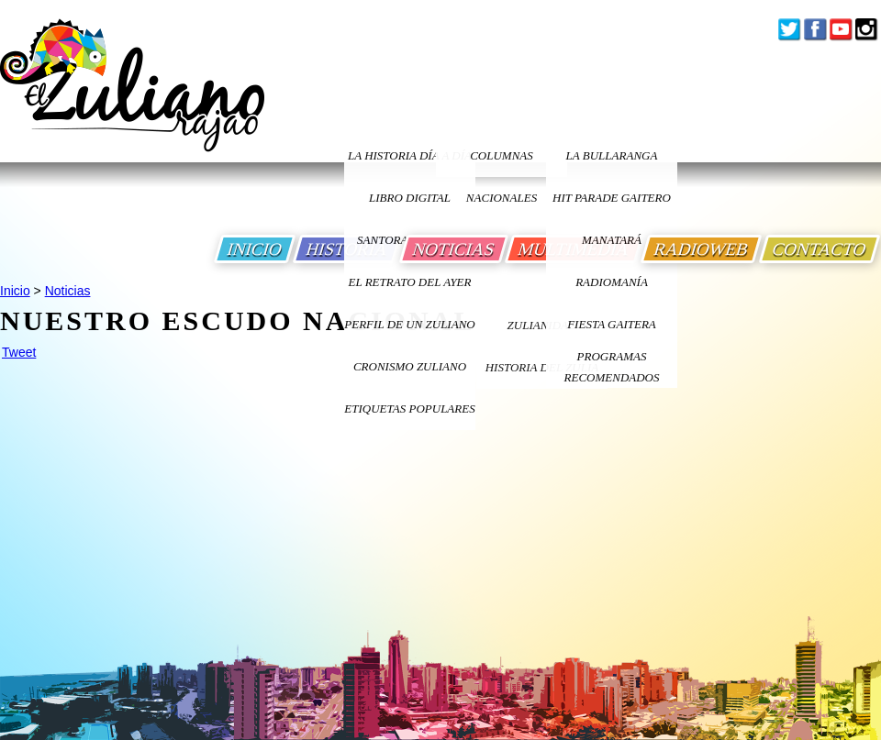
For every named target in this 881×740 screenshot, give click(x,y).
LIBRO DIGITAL (410, 197)
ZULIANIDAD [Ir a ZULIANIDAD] (542, 325)
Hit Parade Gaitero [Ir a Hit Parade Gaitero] (611, 197)
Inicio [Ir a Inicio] (15, 290)
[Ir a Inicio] (132, 99)
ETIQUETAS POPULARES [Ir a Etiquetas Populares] (409, 408)
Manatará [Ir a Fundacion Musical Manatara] (611, 240)
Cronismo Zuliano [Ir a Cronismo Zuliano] (409, 366)
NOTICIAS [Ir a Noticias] (453, 249)
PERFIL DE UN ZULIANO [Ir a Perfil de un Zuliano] (409, 324)
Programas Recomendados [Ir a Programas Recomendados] (612, 366)
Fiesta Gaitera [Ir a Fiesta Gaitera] (611, 324)
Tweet (19, 352)
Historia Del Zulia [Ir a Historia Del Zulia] (542, 367)
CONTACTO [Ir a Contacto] (819, 249)
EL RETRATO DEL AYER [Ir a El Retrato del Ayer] (409, 282)
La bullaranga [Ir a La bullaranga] (612, 155)
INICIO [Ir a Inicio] (254, 249)
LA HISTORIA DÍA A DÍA (410, 155)
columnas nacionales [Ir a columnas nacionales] (501, 163)
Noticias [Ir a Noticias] (68, 290)
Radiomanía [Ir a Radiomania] (611, 282)
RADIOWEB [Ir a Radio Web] (701, 249)
